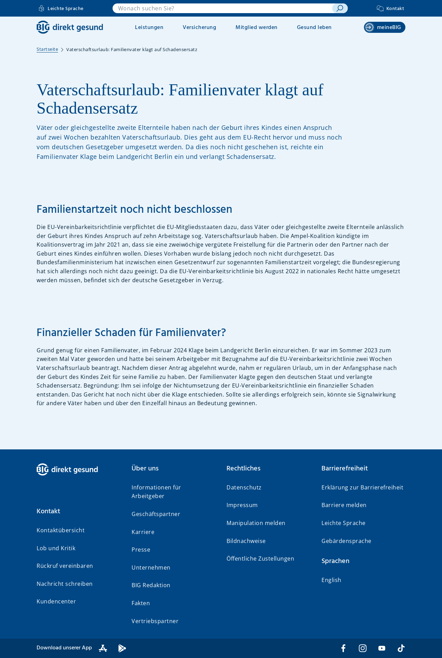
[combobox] (222, 8)
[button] (79, 511)
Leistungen (149, 27)
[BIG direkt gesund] (70, 27)
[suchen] (340, 8)
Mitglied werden (257, 27)
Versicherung (199, 27)
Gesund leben (314, 27)
